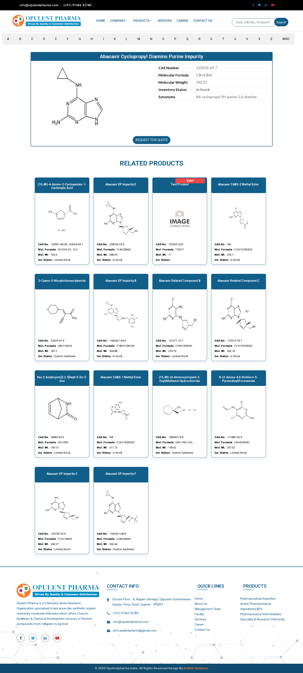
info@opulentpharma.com (39, 5)
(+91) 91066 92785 (77, 5)
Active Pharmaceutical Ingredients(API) (255, 606)
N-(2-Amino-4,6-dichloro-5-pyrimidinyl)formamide (238, 379)
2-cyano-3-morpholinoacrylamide (62, 280)
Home (100, 21)
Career (182, 21)
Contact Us (202, 21)
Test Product (180, 184)
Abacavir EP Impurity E (120, 184)
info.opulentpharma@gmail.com (135, 630)
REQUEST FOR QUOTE (151, 140)
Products (143, 21)
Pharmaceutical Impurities (258, 599)
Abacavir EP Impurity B (120, 280)
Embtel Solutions (196, 668)
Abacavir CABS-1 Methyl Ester (120, 377)
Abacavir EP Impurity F (120, 473)
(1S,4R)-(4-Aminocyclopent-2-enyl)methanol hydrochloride (179, 379)
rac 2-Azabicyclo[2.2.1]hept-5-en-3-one (62, 379)
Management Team (208, 609)
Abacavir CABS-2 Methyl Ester (238, 184)
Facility (199, 614)
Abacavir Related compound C (238, 280)
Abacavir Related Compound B (179, 280)
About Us (201, 604)
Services (165, 21)
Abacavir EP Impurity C (62, 473)
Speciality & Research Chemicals (262, 619)
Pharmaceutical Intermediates (260, 614)
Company (119, 21)
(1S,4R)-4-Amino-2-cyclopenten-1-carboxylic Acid (62, 186)
